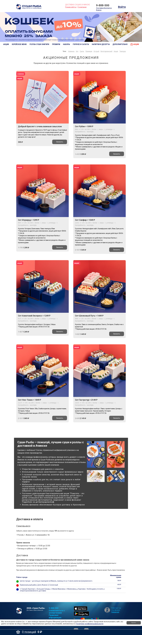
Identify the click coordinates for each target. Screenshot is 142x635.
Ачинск (98, 9)
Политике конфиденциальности (89, 624)
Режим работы (70, 7)
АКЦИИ (6, 44)
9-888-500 (102, 5)
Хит (75, 51)
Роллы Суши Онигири (39, 44)
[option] (71, 27)
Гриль (80, 51)
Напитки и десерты (101, 44)
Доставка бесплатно (104, 8)
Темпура (122, 51)
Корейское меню (19, 44)
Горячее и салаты (81, 44)
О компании (82, 7)
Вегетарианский (106, 51)
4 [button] (75, 39)
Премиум (56, 44)
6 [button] (84, 39)
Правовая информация (55, 616)
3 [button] (71, 39)
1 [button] (62, 39)
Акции (134, 44)
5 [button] (80, 39)
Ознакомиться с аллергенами (57, 612)
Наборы (66, 44)
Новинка (69, 51)
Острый (95, 51)
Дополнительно (120, 44)
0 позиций (29, 632)
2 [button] (67, 39)
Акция (115, 51)
